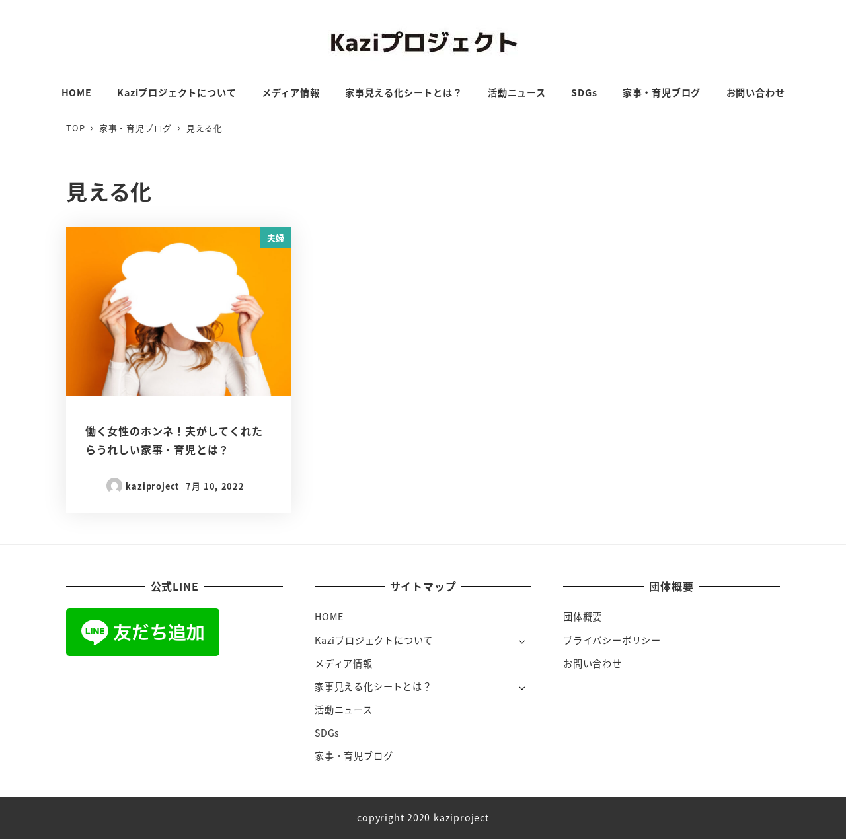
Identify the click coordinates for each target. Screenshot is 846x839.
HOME (329, 616)
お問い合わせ (592, 663)
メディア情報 (344, 663)
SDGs (327, 732)
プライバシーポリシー (612, 640)
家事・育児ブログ (354, 755)
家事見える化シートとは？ (373, 686)
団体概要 (582, 616)
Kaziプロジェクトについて (374, 640)
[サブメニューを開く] (521, 641)
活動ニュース (344, 709)
